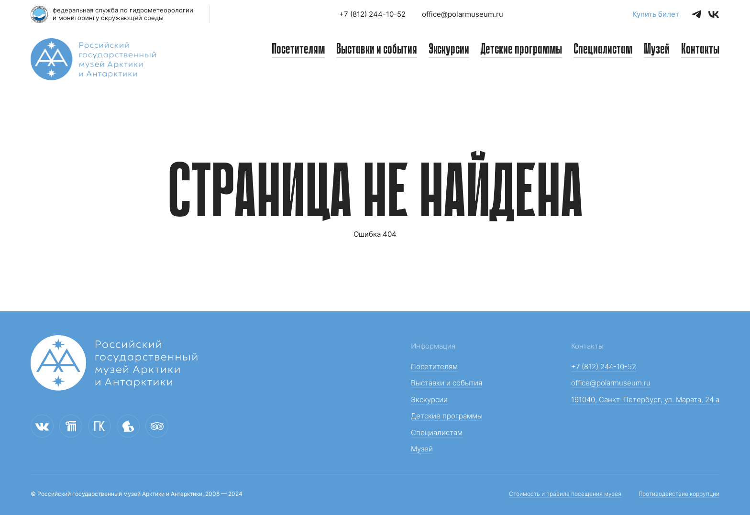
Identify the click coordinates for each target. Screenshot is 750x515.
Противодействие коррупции (679, 493)
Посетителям (298, 49)
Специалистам (603, 49)
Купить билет (655, 14)
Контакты (700, 49)
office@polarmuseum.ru (462, 14)
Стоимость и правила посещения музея (565, 493)
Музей (657, 49)
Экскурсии (449, 49)
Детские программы (521, 49)
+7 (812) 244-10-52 (372, 14)
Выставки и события (376, 49)
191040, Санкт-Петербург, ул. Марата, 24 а (645, 399)
